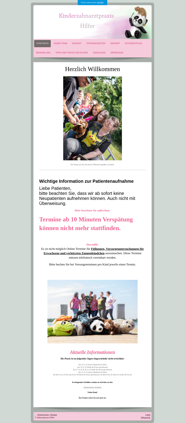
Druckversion (42, 415)
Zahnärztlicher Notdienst (92, 387)
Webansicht (145, 417)
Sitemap (53, 415)
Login (147, 415)
